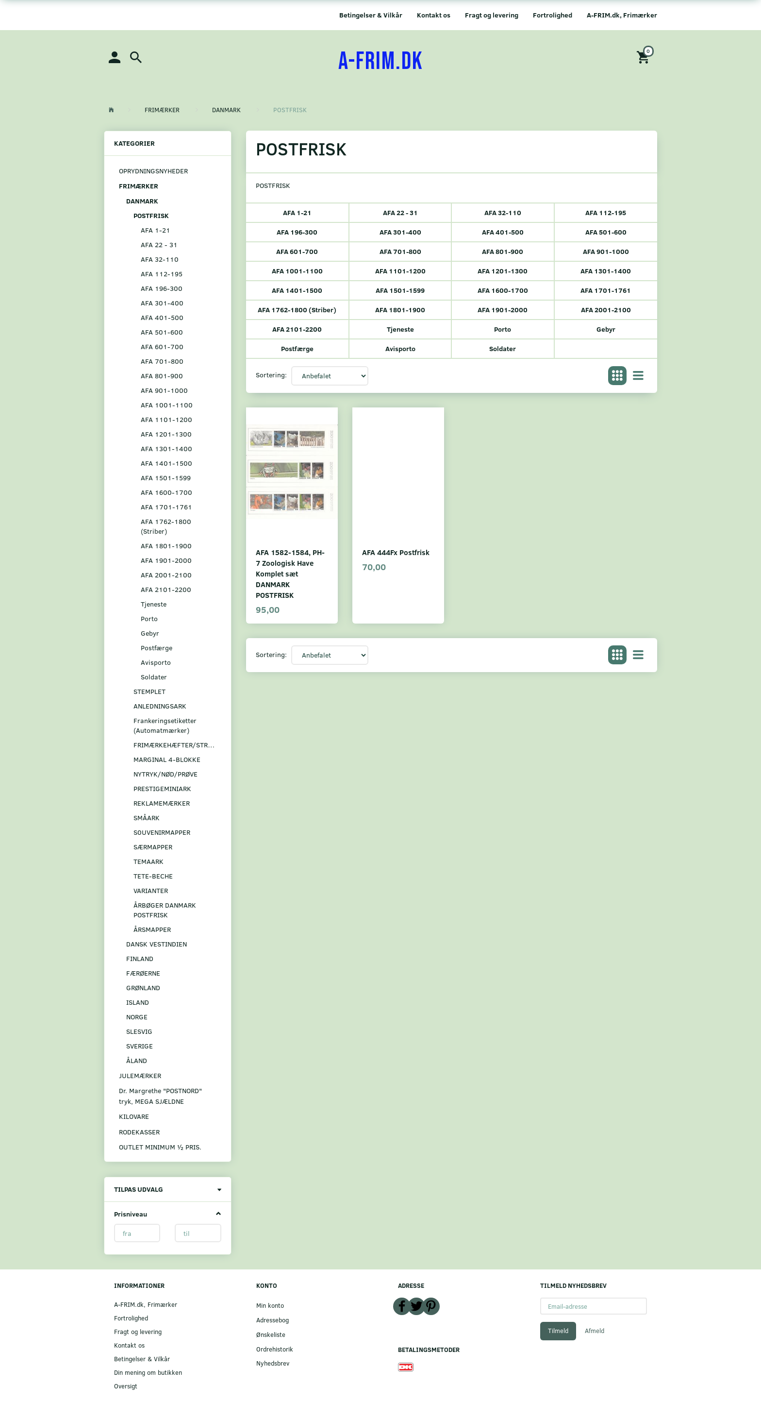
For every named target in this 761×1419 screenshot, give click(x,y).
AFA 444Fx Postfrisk (396, 552)
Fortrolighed (552, 14)
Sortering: (271, 374)
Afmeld (594, 1330)
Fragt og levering (491, 14)
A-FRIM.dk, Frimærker (622, 14)
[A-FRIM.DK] (380, 61)
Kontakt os (433, 14)
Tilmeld (558, 1330)
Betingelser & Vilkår (370, 14)
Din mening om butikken (148, 1372)
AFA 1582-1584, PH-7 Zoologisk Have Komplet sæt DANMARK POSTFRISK (290, 573)
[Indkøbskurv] (644, 56)
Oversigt (125, 1386)
